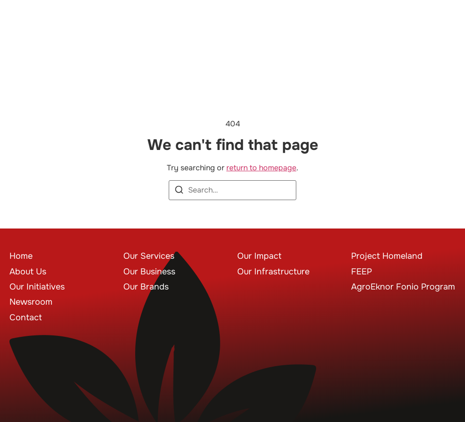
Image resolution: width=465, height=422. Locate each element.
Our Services (148, 256)
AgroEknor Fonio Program (403, 286)
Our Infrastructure (273, 271)
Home (21, 256)
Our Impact (259, 256)
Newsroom (30, 302)
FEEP (361, 271)
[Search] (179, 191)
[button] (442, 33)
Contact (25, 317)
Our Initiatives (37, 286)
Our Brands (146, 286)
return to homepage (261, 168)
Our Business (149, 271)
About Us (27, 271)
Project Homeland (386, 256)
